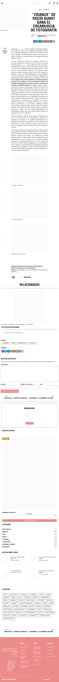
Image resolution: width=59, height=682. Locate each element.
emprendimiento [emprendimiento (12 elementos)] (45, 597)
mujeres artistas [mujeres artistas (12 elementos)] (19, 609)
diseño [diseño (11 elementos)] (13, 597)
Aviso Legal (37, 656)
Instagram (50, 647)
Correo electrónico (26, 384)
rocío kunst (33, 343)
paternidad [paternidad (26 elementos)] (18, 612)
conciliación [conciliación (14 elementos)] (23, 594)
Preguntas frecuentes (37, 647)
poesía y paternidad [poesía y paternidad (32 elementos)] (50, 612)
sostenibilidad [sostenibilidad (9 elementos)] (32, 615)
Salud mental (30, 324)
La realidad (4, 324)
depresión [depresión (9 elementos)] (6, 597)
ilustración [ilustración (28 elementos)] (41, 600)
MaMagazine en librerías (25, 666)
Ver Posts (29, 423)
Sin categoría (6, 546)
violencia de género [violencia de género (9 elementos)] (45, 615)
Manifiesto (24, 647)
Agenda (40, 9)
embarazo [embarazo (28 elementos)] (35, 597)
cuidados (24, 65)
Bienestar (5, 531)
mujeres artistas (22, 343)
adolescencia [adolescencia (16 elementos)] (13, 594)
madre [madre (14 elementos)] (45, 603)
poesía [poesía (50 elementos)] (40, 612)
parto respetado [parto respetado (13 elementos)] (8, 612)
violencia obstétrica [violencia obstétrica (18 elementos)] (9, 618)
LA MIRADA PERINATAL (16, 571)
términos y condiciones (14, 651)
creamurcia (6, 343)
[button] (2, 3)
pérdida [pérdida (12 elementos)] (14, 615)
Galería (4, 536)
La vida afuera (6, 541)
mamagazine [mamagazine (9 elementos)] (7, 606)
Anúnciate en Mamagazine (24, 661)
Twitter (49, 653)
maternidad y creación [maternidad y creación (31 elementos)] (27, 606)
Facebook (50, 650)
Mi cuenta (37, 664)
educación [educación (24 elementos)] (27, 597)
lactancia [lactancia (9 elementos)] (13, 603)
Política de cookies (37, 660)
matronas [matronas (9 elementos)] (38, 606)
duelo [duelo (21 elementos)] (19, 597)
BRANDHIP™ (47, 679)
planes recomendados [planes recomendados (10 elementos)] (29, 612)
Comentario (5, 364)
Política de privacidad (37, 652)
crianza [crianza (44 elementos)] (41, 594)
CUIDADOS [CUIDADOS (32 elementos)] (48, 594)
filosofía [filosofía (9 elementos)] (21, 600)
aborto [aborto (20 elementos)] (5, 594)
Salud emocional (20, 324)
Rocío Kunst (21, 49)
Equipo (22, 650)
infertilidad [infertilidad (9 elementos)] (50, 600)
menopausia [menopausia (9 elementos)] (47, 606)
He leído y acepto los (9, 651)
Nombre (3, 384)
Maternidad (46, 9)
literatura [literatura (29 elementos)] (37, 603)
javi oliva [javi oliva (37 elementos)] (6, 603)
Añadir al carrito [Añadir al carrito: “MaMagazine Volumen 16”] (29, 520)
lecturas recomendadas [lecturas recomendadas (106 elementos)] (25, 603)
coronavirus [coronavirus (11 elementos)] (33, 594)
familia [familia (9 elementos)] (5, 600)
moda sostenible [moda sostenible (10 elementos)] (8, 609)
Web (41, 384)
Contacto (23, 653)
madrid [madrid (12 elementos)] (51, 603)
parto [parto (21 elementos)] (39, 609)
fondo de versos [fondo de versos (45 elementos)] (30, 600)
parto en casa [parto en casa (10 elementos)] (47, 609)
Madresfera (51, 656)
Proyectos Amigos (23, 657)
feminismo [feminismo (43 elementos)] (12, 600)
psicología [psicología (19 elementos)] (6, 615)
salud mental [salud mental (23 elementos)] (22, 615)
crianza (13, 343)
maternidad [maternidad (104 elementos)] (16, 606)
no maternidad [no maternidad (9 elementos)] (30, 609)
